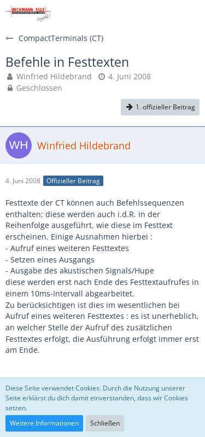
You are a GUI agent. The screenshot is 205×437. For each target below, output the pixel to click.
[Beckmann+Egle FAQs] (28, 14)
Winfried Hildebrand (54, 76)
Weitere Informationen (44, 423)
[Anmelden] (163, 14)
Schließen (105, 423)
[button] (191, 14)
